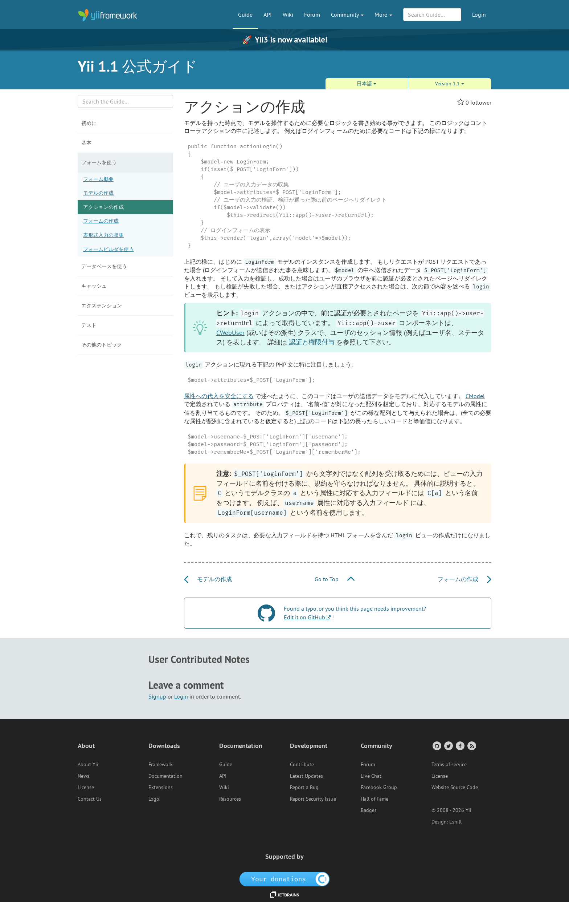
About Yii (88, 764)
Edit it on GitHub (304, 617)
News (83, 776)
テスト (89, 325)
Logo (153, 799)
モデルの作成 (98, 193)
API (267, 14)
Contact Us (90, 799)
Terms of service (449, 764)
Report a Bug (304, 787)
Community (347, 14)
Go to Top (335, 579)
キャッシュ (94, 286)
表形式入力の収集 (103, 235)
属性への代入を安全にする (219, 396)
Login (479, 14)
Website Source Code (454, 787)
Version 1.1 (449, 83)
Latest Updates (306, 776)
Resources (230, 799)
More (383, 14)
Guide (245, 14)
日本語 (366, 83)
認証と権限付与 (312, 342)
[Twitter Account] (448, 745)
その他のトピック (101, 344)
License (86, 787)
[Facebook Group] (459, 745)
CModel (475, 396)
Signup (157, 696)
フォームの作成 (101, 221)
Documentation (165, 776)
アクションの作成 (103, 207)
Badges (369, 810)
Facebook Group (379, 787)
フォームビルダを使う (108, 249)
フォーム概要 (98, 179)
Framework (160, 764)
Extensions (160, 787)
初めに (89, 123)
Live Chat (371, 776)
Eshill (455, 821)
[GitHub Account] (436, 745)
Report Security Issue (313, 799)
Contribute (302, 764)
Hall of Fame (374, 799)
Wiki (288, 14)
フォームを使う (99, 162)
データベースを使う (104, 266)
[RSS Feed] (471, 745)
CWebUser (230, 332)
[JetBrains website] (284, 894)
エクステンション (101, 305)
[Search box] (125, 101)
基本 (86, 142)
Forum (312, 14)
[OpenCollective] (285, 878)
